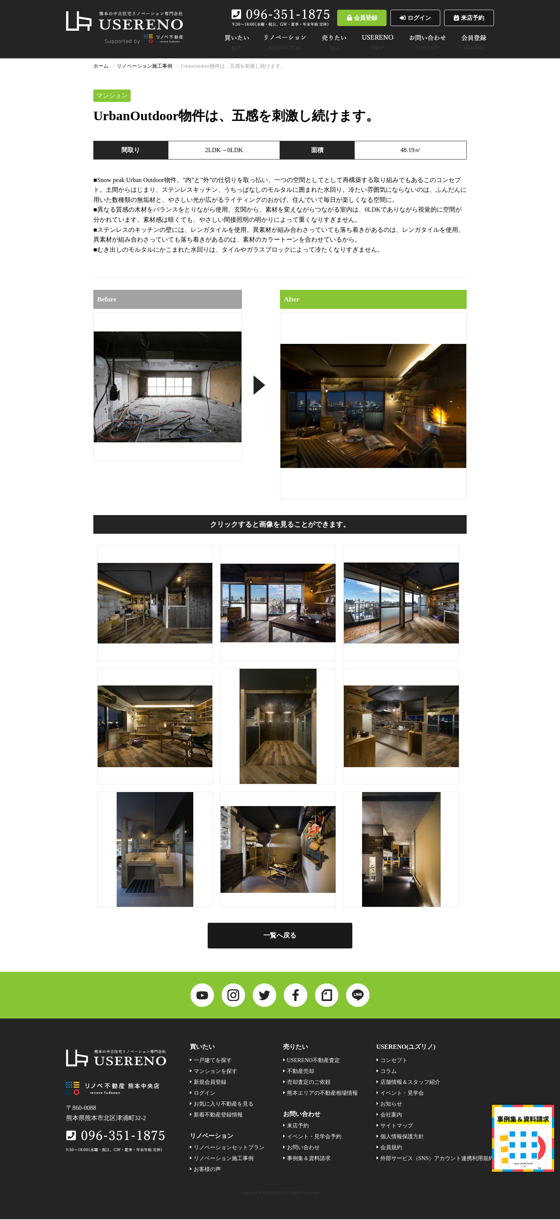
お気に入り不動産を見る (224, 1104)
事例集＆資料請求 (309, 1159)
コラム (388, 1072)
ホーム (100, 66)
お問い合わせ (303, 1148)
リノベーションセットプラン (229, 1148)
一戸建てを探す (213, 1061)
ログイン (408, 17)
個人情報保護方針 (402, 1137)
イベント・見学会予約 (314, 1137)
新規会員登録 (210, 1083)
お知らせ (391, 1104)
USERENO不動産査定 (313, 1061)
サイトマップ (396, 1126)
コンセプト (394, 1061)
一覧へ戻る (280, 936)
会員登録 (350, 17)
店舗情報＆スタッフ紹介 (410, 1083)
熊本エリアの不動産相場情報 (322, 1093)
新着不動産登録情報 (218, 1115)
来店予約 (467, 17)
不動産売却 (300, 1072)
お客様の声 (207, 1170)
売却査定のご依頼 (309, 1083)
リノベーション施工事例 (144, 66)
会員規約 (391, 1148)
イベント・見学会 (402, 1093)
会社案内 (391, 1115)
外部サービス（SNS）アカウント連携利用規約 (437, 1159)
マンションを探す (215, 1072)
